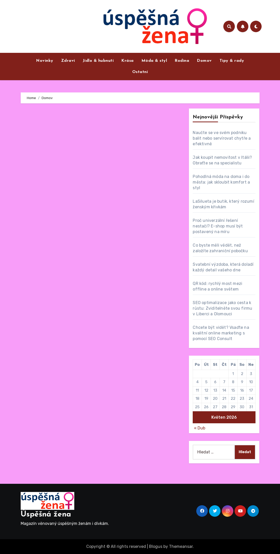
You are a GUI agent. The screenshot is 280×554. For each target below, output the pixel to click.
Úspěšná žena (46, 515)
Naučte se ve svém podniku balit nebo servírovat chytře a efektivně (222, 138)
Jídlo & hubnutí (98, 61)
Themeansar (181, 546)
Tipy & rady (232, 61)
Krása (127, 61)
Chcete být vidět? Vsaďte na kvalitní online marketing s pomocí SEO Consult (221, 333)
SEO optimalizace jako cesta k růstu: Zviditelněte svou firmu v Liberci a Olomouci (222, 308)
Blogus (155, 546)
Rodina (182, 61)
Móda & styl (154, 61)
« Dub (199, 428)
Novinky (44, 61)
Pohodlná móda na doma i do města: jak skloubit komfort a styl (221, 182)
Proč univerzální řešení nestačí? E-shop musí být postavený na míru (218, 226)
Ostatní (140, 72)
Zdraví (68, 61)
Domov (204, 61)
